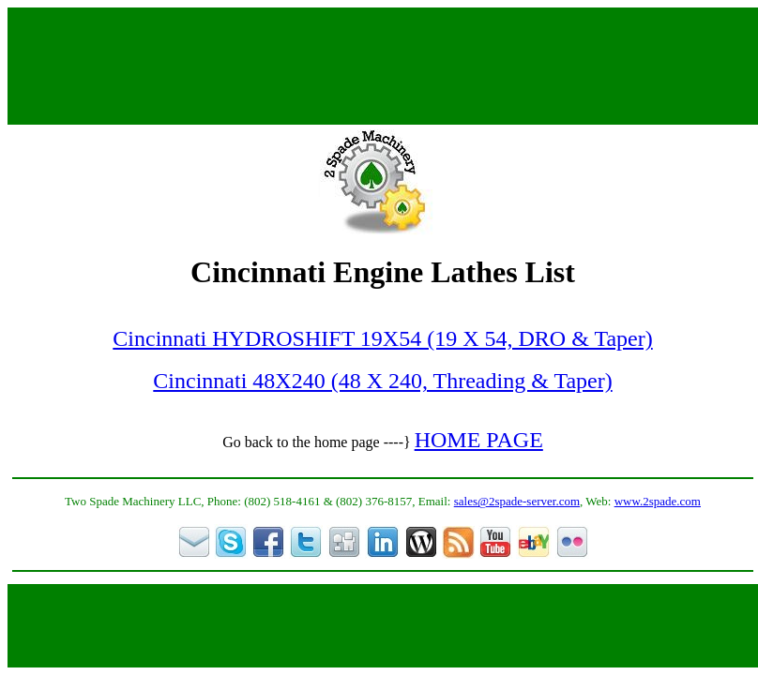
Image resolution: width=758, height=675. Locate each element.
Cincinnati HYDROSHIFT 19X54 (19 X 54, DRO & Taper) (382, 338)
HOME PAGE (479, 440)
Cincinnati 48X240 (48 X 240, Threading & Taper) (382, 380)
